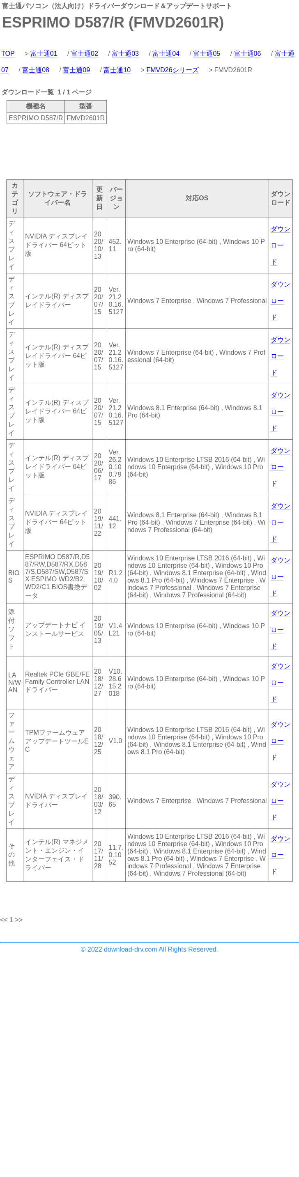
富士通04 (165, 53)
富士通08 (35, 70)
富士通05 (206, 53)
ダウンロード (280, 245)
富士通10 (117, 70)
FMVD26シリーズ (172, 70)
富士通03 (125, 53)
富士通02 (84, 53)
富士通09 (76, 70)
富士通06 (247, 53)
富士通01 (44, 53)
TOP (8, 53)
